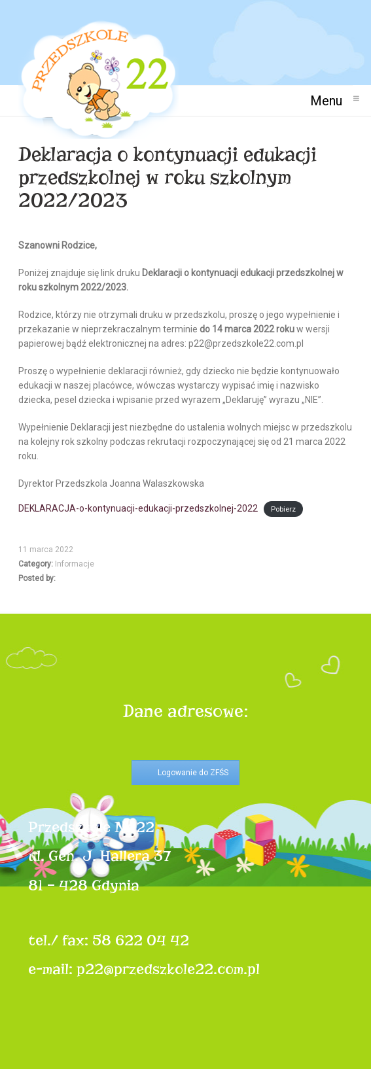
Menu (331, 100)
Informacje (74, 564)
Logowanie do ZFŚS (193, 772)
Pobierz (283, 509)
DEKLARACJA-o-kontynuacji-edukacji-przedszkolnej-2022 (138, 508)
